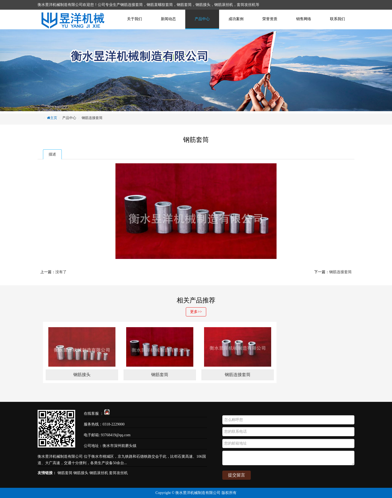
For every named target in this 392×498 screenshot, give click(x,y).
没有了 (61, 272)
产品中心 (202, 19)
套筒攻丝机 (118, 473)
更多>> (196, 312)
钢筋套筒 (64, 473)
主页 (53, 118)
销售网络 (303, 19)
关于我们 (134, 19)
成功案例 (236, 19)
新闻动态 (168, 19)
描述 (52, 154)
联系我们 (337, 19)
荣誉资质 (269, 19)
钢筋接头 (80, 473)
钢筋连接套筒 (92, 118)
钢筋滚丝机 (98, 473)
